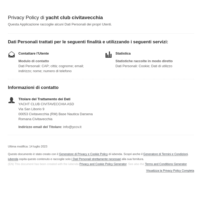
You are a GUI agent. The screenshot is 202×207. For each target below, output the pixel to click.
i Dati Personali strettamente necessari (96, 159)
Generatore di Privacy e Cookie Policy (83, 154)
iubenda (13, 159)
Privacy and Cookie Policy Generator (103, 164)
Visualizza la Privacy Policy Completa (170, 170)
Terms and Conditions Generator (165, 164)
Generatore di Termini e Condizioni (165, 154)
